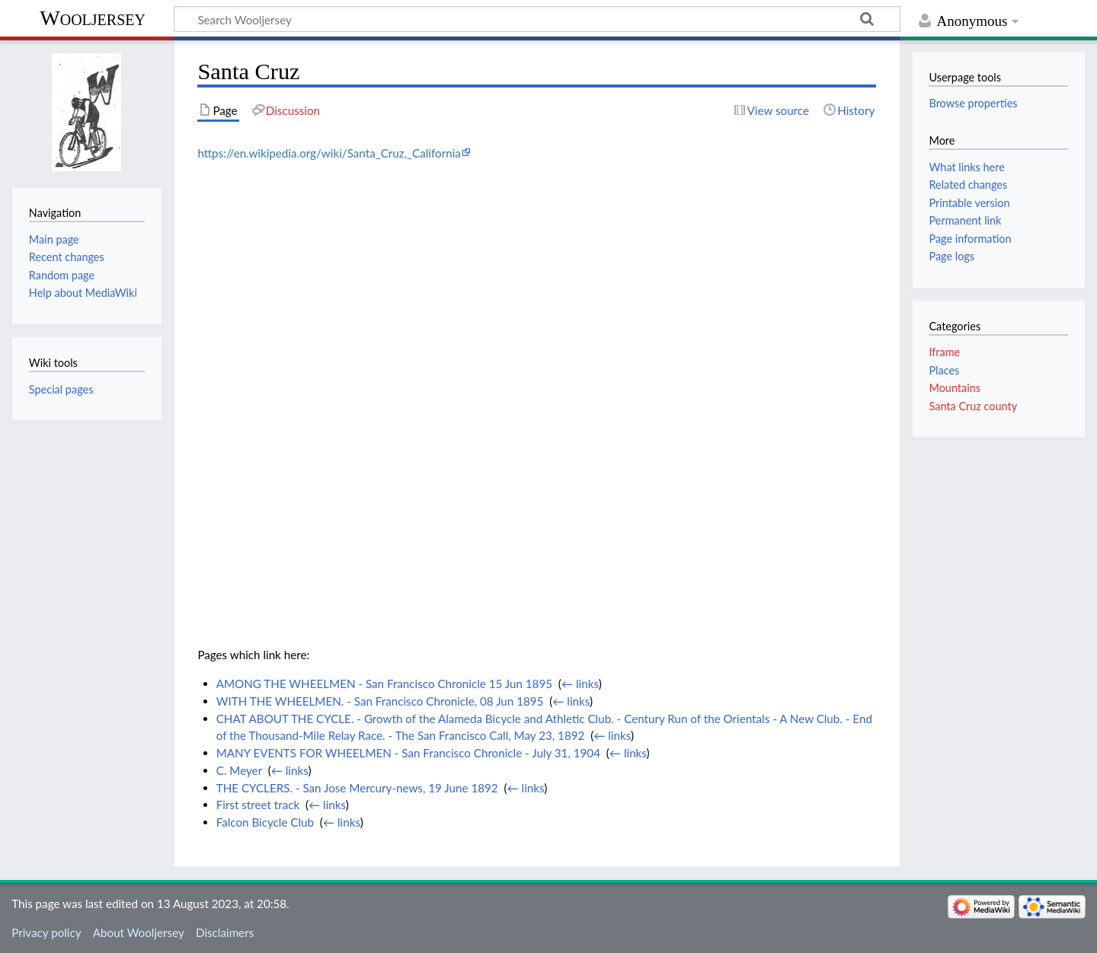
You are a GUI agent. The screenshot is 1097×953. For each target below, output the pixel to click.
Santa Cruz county (973, 406)
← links (580, 683)
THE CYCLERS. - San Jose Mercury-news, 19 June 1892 (357, 788)
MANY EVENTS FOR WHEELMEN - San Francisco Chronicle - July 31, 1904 (408, 753)
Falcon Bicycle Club (265, 822)
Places (944, 370)
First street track (258, 804)
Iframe (944, 352)
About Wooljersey (138, 932)
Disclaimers (225, 932)
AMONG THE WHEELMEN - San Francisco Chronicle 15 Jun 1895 (384, 683)
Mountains (954, 387)
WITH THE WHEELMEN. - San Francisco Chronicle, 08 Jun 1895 (380, 701)
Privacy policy (46, 932)
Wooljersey (93, 18)
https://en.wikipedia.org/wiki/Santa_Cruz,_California (328, 153)
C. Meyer (239, 770)
